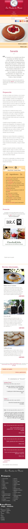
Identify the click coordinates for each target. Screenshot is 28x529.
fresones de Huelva (10, 202)
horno (9, 364)
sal (6, 188)
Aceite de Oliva (5, 478)
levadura (10, 183)
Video (15, 500)
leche (10, 180)
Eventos (3, 484)
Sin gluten (4, 499)
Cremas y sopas (16, 481)
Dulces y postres (22, 43)
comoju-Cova (7, 382)
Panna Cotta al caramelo (10, 285)
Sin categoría (16, 497)
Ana (5, 425)
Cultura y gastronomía (20, 372)
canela (10, 196)
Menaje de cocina (17, 488)
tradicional (14, 364)
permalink (14, 365)
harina (10, 177)
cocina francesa (4, 364)
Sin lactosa (16, 499)
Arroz (3, 480)
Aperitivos (15, 478)
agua (9, 193)
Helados (3, 485)
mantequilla (11, 182)
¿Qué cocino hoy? (14, 15)
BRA (11, 215)
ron (13, 197)
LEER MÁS (21, 296)
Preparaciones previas (6, 493)
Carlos (5, 398)
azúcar (9, 186)
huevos (8, 179)
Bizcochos (15, 480)
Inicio (14, 12)
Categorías (14, 13)
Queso (15, 493)
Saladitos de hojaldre (7, 369)
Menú (3, 491)
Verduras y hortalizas (6, 500)
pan (11, 364)
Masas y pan (23, 46)
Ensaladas (15, 482)
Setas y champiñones (6, 497)
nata (10, 199)
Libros (15, 487)
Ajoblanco (2, 517)
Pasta (3, 492)
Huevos (15, 485)
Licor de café (7, 316)
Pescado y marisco (17, 492)
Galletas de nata (8, 348)
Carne (3, 481)
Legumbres (4, 487)
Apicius (12, 81)
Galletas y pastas (17, 484)
